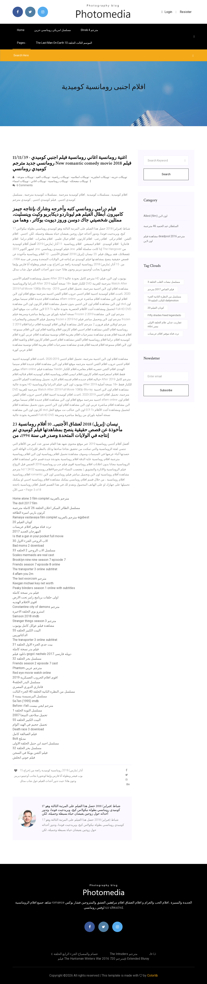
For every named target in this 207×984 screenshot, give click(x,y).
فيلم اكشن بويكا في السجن (30, 753)
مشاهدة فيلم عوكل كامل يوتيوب (33, 625)
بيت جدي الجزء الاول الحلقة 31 (32, 644)
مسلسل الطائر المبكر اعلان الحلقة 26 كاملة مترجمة (46, 508)
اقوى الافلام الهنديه (25, 602)
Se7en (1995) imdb (26, 701)
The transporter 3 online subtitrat (35, 569)
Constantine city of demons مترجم (36, 607)
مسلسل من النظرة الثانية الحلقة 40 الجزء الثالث (44, 691)
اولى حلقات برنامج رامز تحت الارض (35, 597)
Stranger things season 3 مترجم (34, 621)
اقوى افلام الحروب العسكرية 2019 (35, 677)
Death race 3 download (28, 729)
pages (21, 42)
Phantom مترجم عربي (27, 668)
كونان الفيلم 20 (22, 522)
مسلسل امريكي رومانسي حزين (52, 30)
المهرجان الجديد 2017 (27, 531)
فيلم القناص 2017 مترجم (161, 289)
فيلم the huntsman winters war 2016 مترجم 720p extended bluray (103, 958)
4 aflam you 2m (23, 574)
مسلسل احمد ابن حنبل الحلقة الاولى (36, 743)
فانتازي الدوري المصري (28, 687)
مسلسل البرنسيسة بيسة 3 (30, 696)
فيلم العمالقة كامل (25, 734)
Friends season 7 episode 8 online (36, 564)
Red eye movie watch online (32, 673)
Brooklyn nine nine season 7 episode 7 (39, 560)
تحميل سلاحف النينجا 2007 (30, 715)
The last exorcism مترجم (29, 578)
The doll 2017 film (25, 503)
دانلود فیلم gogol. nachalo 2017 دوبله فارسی (42, 654)
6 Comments (23, 185)
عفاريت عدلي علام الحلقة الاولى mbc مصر (165, 324)
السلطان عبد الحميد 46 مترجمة (161, 226)
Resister (186, 12)
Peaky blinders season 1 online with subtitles (44, 588)
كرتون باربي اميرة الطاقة (29, 512)
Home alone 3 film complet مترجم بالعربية (41, 498)
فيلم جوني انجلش (24, 757)
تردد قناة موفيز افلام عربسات (32, 527)
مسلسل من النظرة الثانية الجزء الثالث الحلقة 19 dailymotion (164, 298)
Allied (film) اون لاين (155, 215)
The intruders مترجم (123, 954)
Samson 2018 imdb (26, 616)
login (167, 12)
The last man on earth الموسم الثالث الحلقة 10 (64, 42)
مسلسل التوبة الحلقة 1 (27, 710)
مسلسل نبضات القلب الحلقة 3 (164, 281)
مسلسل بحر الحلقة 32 (27, 658)
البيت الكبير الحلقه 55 (27, 630)
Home (20, 30)
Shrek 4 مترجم (89, 30)
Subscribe (166, 390)
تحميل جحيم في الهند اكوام (30, 724)
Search (166, 174)
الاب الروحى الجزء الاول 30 (30, 541)
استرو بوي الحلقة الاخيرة (28, 611)
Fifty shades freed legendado (164, 315)
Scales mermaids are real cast (33, 555)
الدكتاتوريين (20, 635)
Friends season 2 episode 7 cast (35, 663)
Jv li (152, 954)
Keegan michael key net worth (33, 583)
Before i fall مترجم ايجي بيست (33, 706)
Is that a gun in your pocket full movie (38, 536)
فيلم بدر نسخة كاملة (26, 593)
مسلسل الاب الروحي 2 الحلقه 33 (34, 550)
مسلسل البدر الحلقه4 (26, 682)
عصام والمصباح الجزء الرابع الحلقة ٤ (74, 954)
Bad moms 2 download (28, 545)
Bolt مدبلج (19, 739)
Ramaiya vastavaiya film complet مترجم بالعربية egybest (51, 517)
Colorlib (152, 975)
